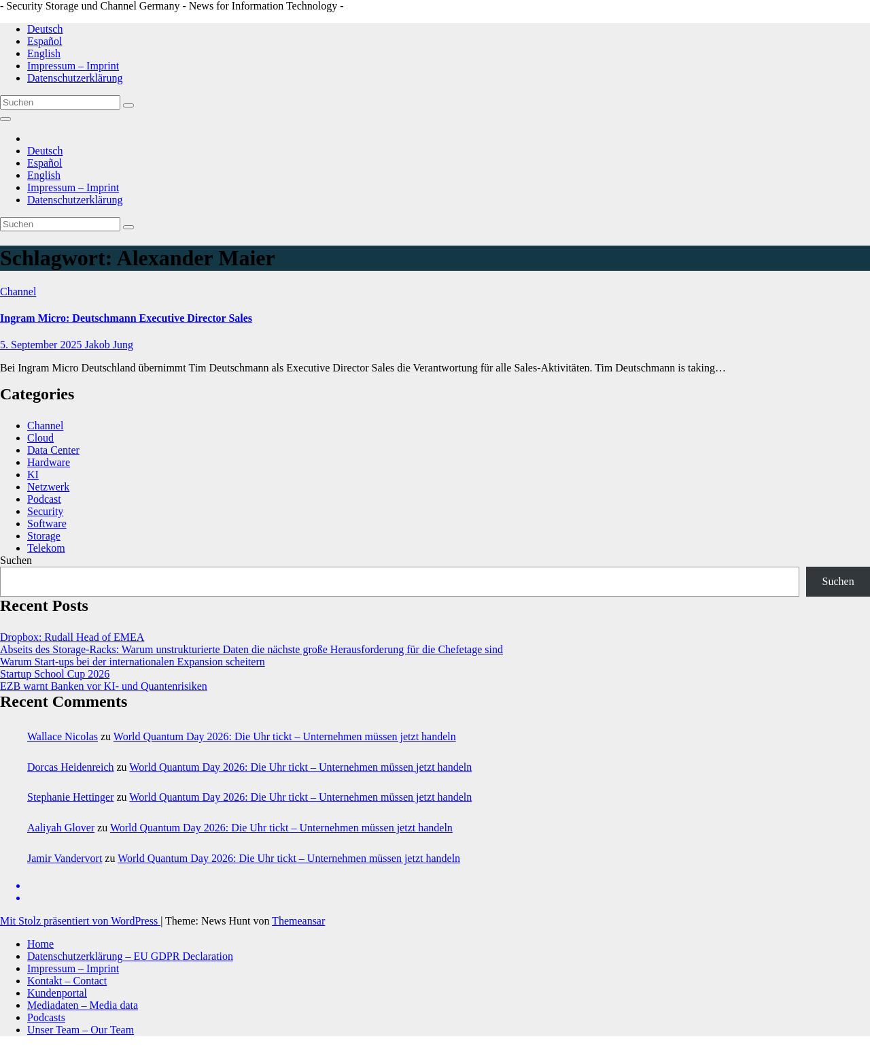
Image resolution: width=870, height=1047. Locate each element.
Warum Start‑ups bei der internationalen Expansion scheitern (132, 661)
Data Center (53, 450)
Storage (43, 536)
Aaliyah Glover (60, 827)
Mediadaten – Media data (82, 1005)
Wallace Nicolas (62, 736)
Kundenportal (57, 993)
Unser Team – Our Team (80, 1029)
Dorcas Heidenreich (70, 767)
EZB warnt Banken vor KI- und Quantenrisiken (103, 686)
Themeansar (298, 921)
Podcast (44, 499)
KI (33, 474)
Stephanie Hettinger (70, 797)
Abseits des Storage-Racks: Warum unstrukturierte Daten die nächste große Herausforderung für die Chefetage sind (251, 649)
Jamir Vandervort (64, 858)
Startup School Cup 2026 (54, 674)
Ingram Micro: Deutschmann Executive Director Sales (126, 318)
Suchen (16, 560)
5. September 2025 (42, 344)
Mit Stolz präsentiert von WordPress (80, 921)
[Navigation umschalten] (5, 119)
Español (45, 41)
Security (45, 511)
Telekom (46, 548)
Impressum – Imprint (73, 65)
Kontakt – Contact (67, 980)
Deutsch (45, 29)
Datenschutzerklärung (74, 78)
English (43, 53)
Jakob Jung (108, 344)
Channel (18, 291)
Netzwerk (48, 487)
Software (47, 523)
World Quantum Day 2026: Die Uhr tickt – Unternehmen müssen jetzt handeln (285, 736)
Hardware (48, 462)
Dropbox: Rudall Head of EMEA (72, 637)
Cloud (40, 438)
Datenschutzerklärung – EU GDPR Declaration (130, 956)
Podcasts (46, 1017)
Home (40, 944)
